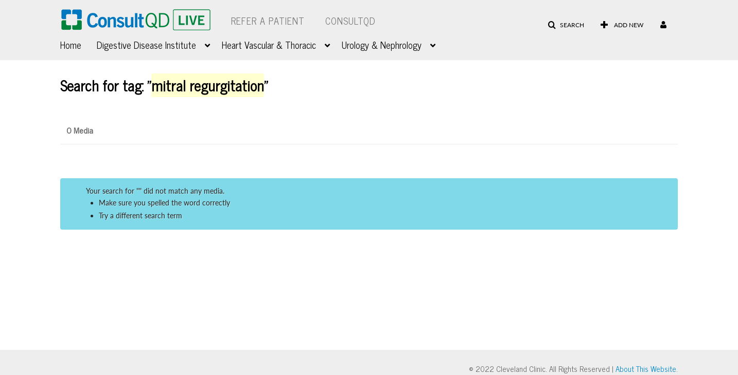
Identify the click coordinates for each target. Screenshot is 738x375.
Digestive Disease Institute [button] (146, 44)
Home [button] (70, 44)
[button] (566, 25)
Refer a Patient (268, 20)
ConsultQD (350, 20)
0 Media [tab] (79, 130)
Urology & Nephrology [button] (381, 44)
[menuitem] (78, 43)
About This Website (646, 368)
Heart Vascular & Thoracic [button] (269, 44)
